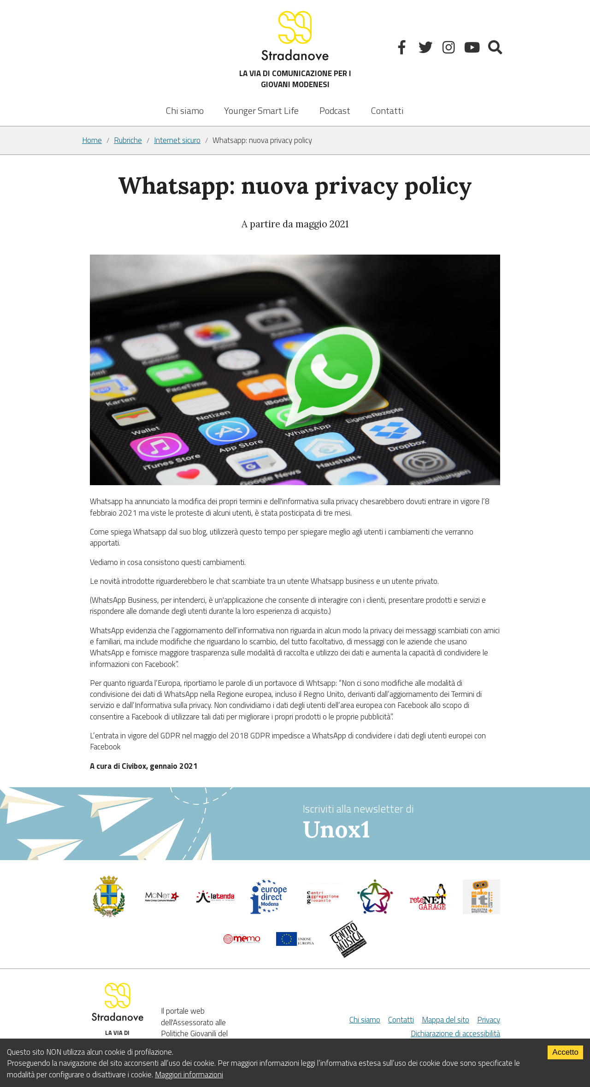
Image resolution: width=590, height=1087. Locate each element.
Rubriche (128, 140)
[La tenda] (215, 900)
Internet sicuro (177, 140)
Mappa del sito (445, 1020)
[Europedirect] (269, 912)
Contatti (387, 110)
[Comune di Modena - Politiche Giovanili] (109, 915)
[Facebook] (403, 49)
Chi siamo (185, 110)
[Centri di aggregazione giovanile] (322, 908)
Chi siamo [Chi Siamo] (364, 1020)
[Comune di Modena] (162, 901)
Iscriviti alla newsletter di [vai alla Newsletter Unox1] (405, 822)
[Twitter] (426, 49)
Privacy (488, 1020)
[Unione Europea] (295, 943)
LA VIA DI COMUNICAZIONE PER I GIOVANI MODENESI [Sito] (295, 49)
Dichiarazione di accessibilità (455, 1033)
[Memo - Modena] (242, 941)
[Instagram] (449, 49)
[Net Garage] (428, 908)
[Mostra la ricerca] (496, 49)
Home (92, 140)
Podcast (334, 110)
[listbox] (261, 104)
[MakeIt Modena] (482, 911)
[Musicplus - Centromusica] (348, 955)
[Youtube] (473, 49)
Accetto (565, 1052)
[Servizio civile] (375, 912)
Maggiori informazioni (189, 1075)
